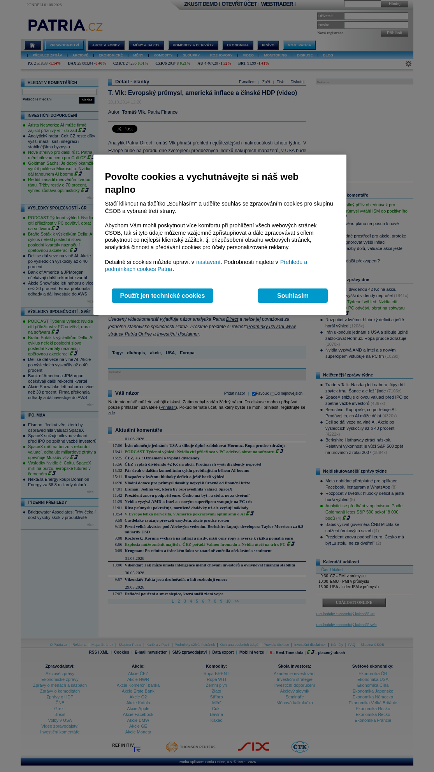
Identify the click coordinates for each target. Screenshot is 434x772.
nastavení (208, 262)
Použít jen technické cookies (162, 295)
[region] (219, 235)
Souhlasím (293, 295)
